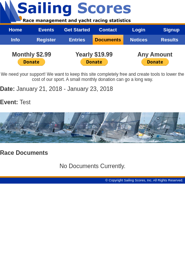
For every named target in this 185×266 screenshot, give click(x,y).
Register (46, 39)
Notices (138, 39)
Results (169, 39)
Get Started (77, 30)
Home (15, 30)
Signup (171, 30)
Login (138, 30)
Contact (108, 30)
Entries (77, 39)
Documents (108, 39)
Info (15, 39)
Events (46, 30)
